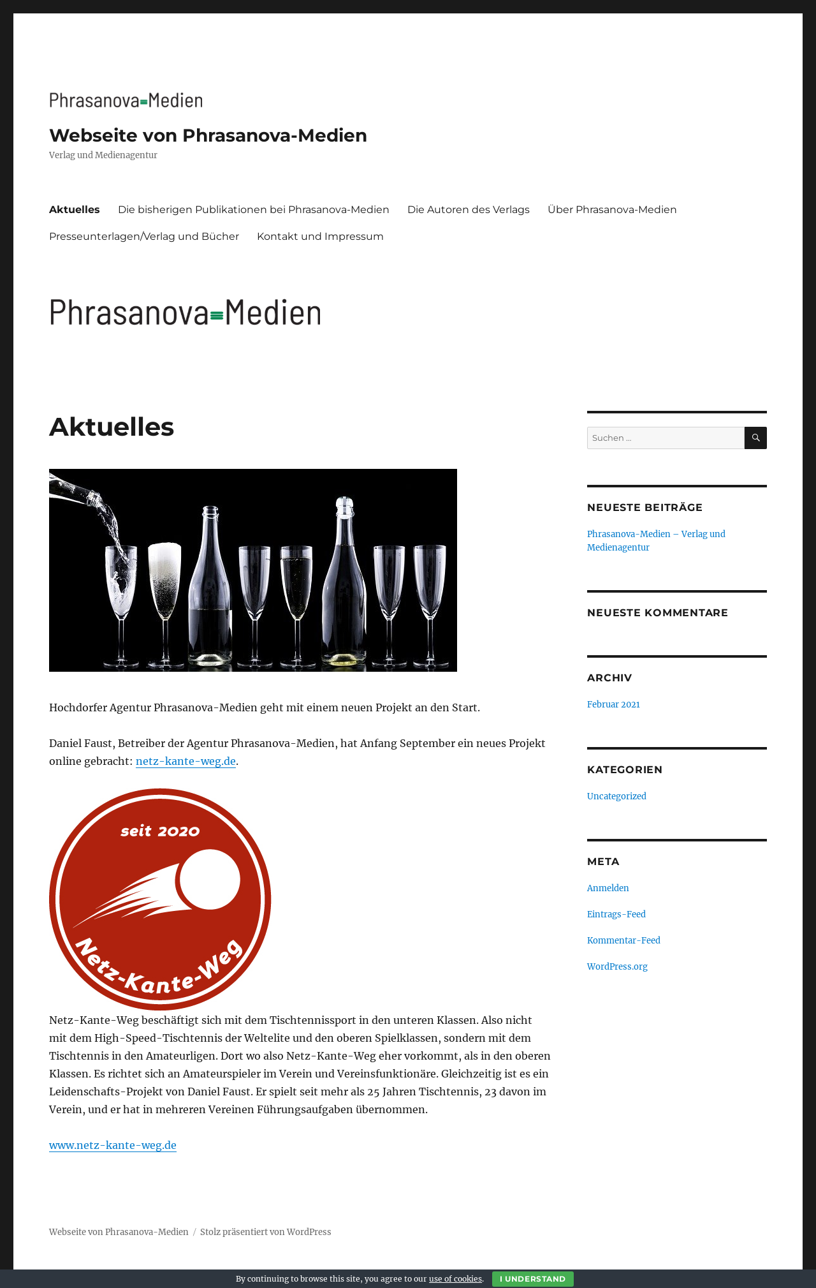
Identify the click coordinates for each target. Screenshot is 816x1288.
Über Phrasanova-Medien (612, 210)
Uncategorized (616, 796)
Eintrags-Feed (616, 914)
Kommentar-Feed (623, 940)
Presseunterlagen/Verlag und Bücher (144, 236)
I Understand (533, 1279)
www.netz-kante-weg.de (113, 1145)
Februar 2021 (613, 704)
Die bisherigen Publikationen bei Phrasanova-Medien (254, 210)
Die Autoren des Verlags (468, 210)
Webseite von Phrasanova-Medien (208, 135)
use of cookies (455, 1279)
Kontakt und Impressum (320, 236)
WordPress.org (617, 966)
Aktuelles (74, 210)
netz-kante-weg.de (186, 761)
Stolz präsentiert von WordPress (266, 1232)
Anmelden (608, 888)
